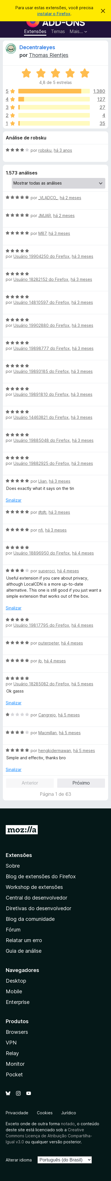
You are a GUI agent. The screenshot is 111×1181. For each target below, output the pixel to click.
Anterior (30, 783)
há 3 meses (59, 233)
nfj (40, 530)
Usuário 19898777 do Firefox (41, 348)
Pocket (14, 1074)
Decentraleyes (37, 47)
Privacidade (17, 1112)
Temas (58, 31)
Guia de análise (23, 951)
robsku (44, 150)
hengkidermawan (54, 750)
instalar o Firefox (53, 13)
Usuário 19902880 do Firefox (41, 325)
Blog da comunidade (30, 919)
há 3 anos (63, 150)
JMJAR (44, 215)
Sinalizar (13, 500)
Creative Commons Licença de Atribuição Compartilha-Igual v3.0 (49, 1135)
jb (40, 660)
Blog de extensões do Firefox (41, 876)
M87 (42, 233)
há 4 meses (83, 553)
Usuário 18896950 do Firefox (41, 553)
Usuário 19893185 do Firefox (41, 371)
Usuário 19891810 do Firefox (41, 394)
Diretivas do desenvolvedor (38, 908)
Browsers (17, 1032)
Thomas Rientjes (48, 55)
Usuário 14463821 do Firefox (41, 417)
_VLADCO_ (48, 197)
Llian (42, 481)
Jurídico (68, 1112)
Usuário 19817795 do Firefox (41, 625)
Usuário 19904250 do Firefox (41, 256)
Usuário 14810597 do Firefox (41, 302)
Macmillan (47, 732)
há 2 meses (70, 197)
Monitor (15, 1064)
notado (68, 1123)
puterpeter (48, 643)
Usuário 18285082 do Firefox (41, 683)
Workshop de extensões (34, 887)
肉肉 (42, 512)
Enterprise (17, 1002)
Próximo (81, 783)
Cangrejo (47, 714)
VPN (11, 1043)
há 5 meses (82, 683)
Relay (12, 1053)
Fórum (13, 930)
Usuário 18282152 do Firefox (40, 279)
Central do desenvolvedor (36, 898)
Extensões (35, 31)
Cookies (45, 1112)
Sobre (13, 866)
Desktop (16, 981)
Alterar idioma (19, 1159)
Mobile (14, 991)
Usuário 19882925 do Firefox (41, 463)
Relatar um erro (24, 940)
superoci (46, 570)
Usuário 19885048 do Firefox (41, 440)
